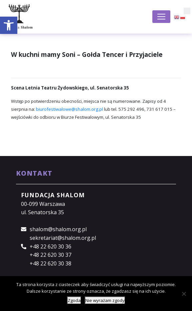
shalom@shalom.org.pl (58, 229)
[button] (8, 25)
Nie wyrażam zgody (105, 300)
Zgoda (74, 300)
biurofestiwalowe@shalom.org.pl (69, 109)
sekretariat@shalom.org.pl (63, 237)
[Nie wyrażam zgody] (183, 293)
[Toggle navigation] (161, 16)
